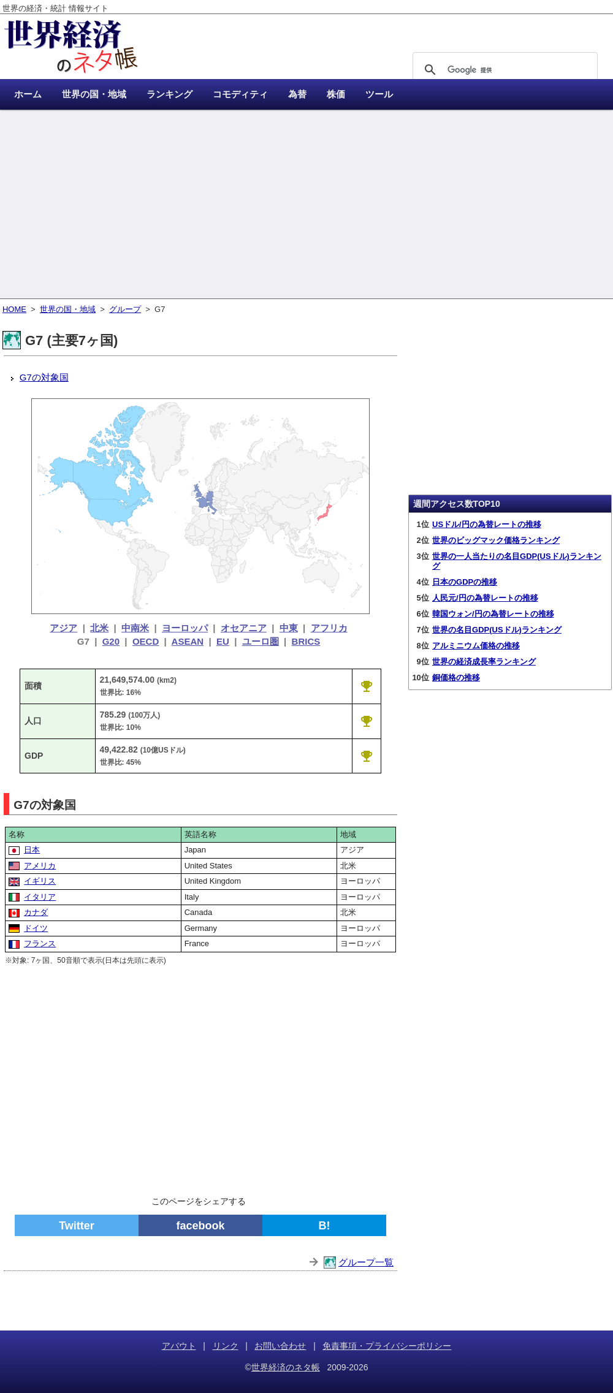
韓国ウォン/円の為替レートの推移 (493, 613)
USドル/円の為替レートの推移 (486, 524)
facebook (200, 1226)
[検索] (503, 70)
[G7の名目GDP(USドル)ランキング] (366, 756)
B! (324, 1226)
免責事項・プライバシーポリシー (386, 1346)
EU (222, 641)
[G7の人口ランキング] (366, 721)
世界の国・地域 (68, 309)
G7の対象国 (44, 377)
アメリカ (40, 865)
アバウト (179, 1346)
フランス (40, 943)
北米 (99, 628)
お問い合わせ (280, 1346)
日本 (32, 849)
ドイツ (36, 928)
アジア (63, 628)
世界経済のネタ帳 (285, 1367)
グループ (125, 309)
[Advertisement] (306, 205)
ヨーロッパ (185, 628)
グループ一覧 (366, 1262)
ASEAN (188, 641)
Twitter (76, 1226)
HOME (14, 309)
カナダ (36, 912)
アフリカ (329, 628)
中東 (289, 628)
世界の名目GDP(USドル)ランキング (497, 629)
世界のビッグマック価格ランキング (496, 540)
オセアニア (244, 628)
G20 (111, 641)
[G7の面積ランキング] (366, 686)
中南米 (135, 628)
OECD (145, 641)
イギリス (40, 881)
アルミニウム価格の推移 (476, 645)
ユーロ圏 (260, 641)
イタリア (40, 896)
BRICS (306, 641)
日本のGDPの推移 (464, 581)
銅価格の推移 (456, 677)
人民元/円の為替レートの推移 (485, 597)
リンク (225, 1346)
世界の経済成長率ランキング (484, 661)
